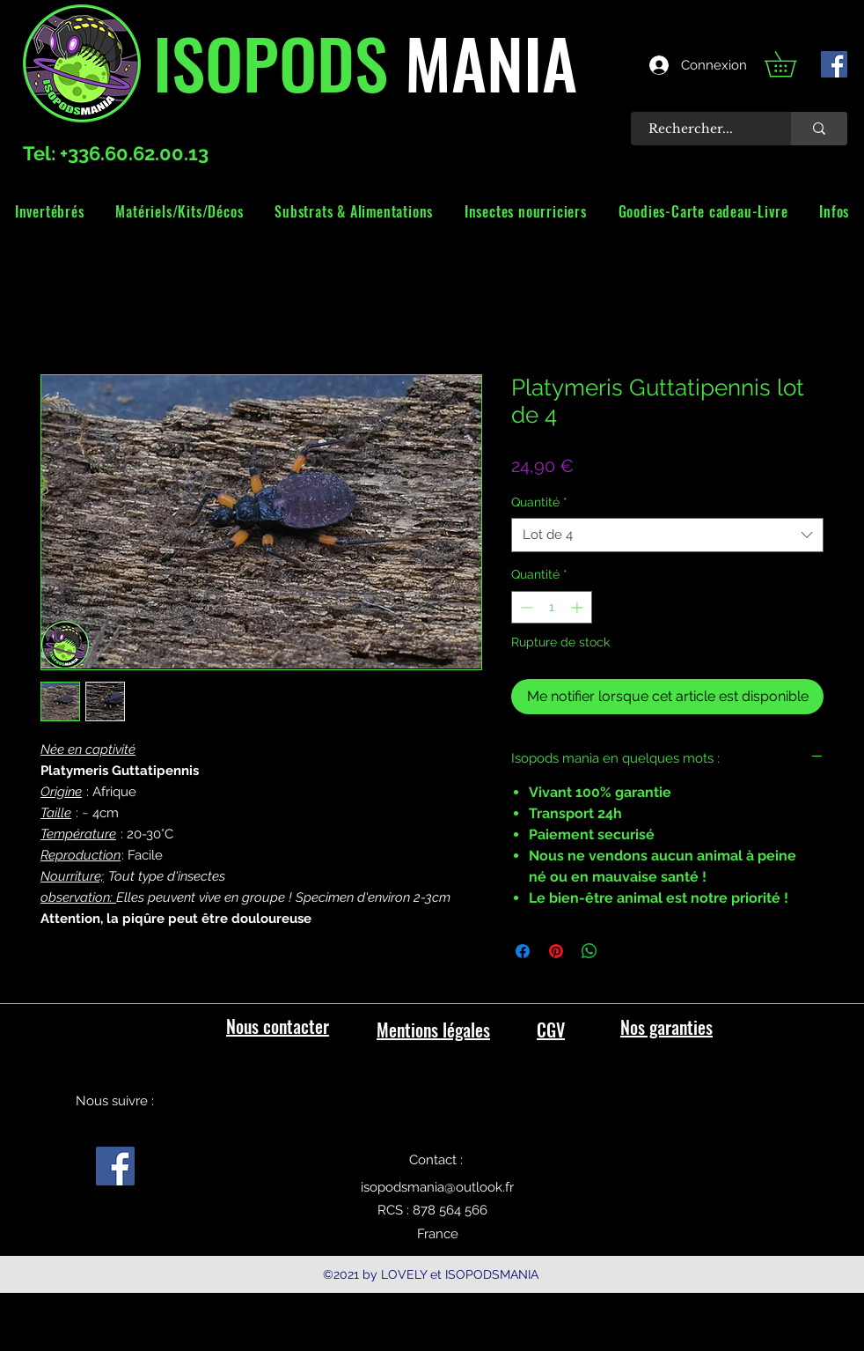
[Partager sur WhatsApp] (589, 951)
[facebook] (834, 64)
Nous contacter (277, 1026)
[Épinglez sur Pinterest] (556, 951)
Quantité (539, 502)
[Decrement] (525, 607)
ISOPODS (270, 61)
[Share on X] (622, 951)
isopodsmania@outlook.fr (437, 1187)
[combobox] (667, 535)
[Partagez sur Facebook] (522, 951)
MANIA (482, 61)
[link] (793, 64)
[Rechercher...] (701, 128)
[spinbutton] (551, 607)
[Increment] (578, 607)
